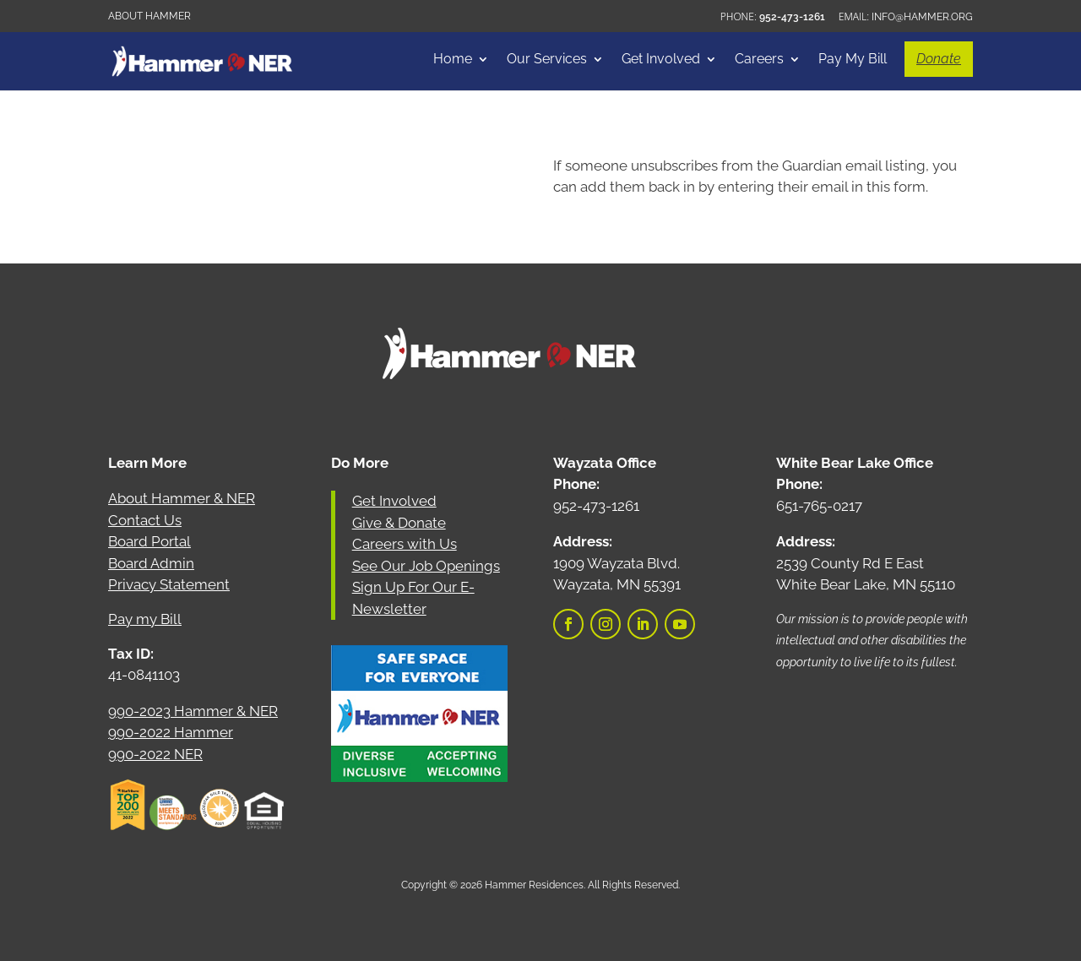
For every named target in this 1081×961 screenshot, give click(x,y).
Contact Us (145, 520)
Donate (938, 59)
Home (452, 60)
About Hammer (149, 16)
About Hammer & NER (181, 498)
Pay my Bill (145, 619)
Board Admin (151, 563)
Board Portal (149, 541)
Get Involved (661, 60)
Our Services (547, 60)
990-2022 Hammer (170, 732)
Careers (759, 60)
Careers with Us (404, 543)
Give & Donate (399, 522)
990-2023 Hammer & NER (193, 711)
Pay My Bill (852, 60)
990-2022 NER (155, 754)
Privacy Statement (169, 584)
